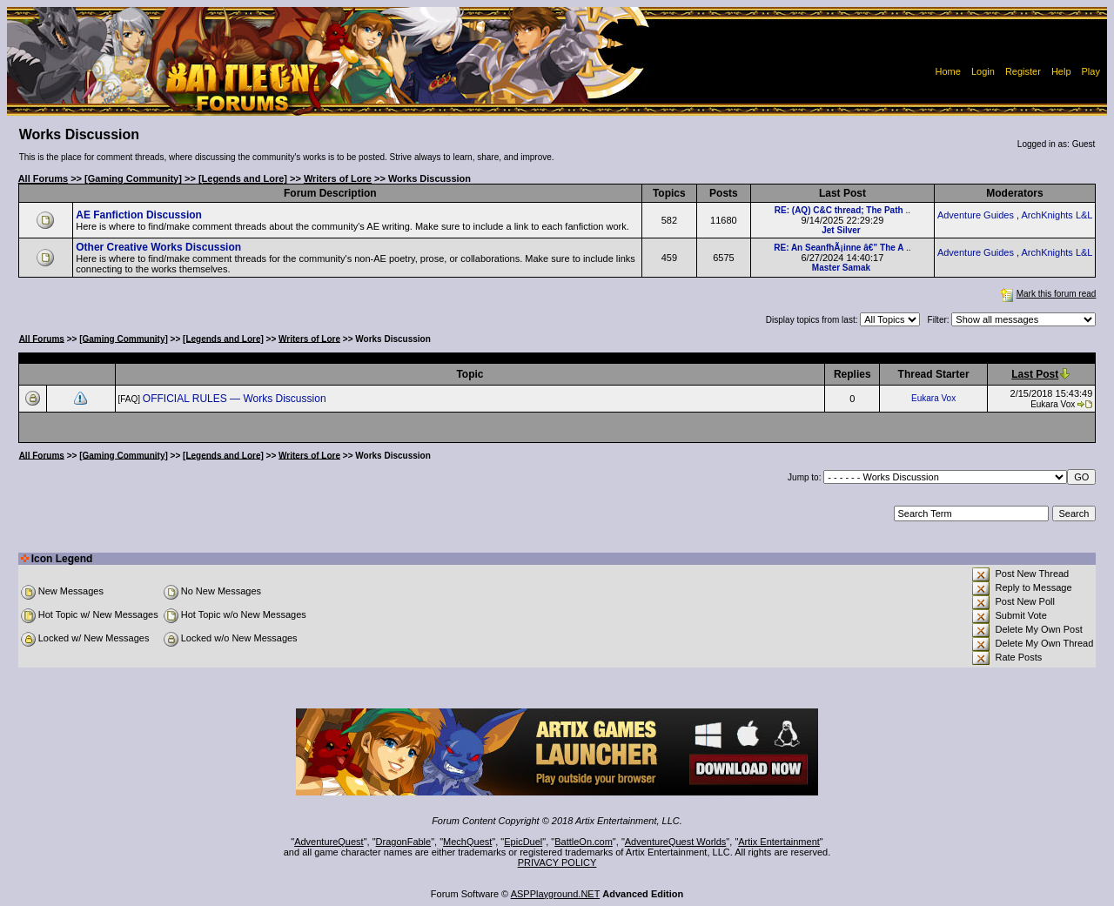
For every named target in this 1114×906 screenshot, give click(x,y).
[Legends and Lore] (242, 178)
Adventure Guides (975, 215)
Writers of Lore (338, 178)
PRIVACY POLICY (557, 862)
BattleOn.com (583, 841)
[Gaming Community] (133, 178)
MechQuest (467, 841)
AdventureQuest (329, 841)
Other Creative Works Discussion (158, 247)
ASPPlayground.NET (556, 894)
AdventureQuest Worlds (676, 841)
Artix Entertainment (779, 841)
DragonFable (404, 841)
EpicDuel (523, 841)
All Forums (43, 178)
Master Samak (841, 267)
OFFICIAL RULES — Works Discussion (236, 399)
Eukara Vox (933, 398)
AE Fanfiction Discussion (139, 215)
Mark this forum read (1047, 294)
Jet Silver (841, 230)
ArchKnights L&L (1057, 215)
